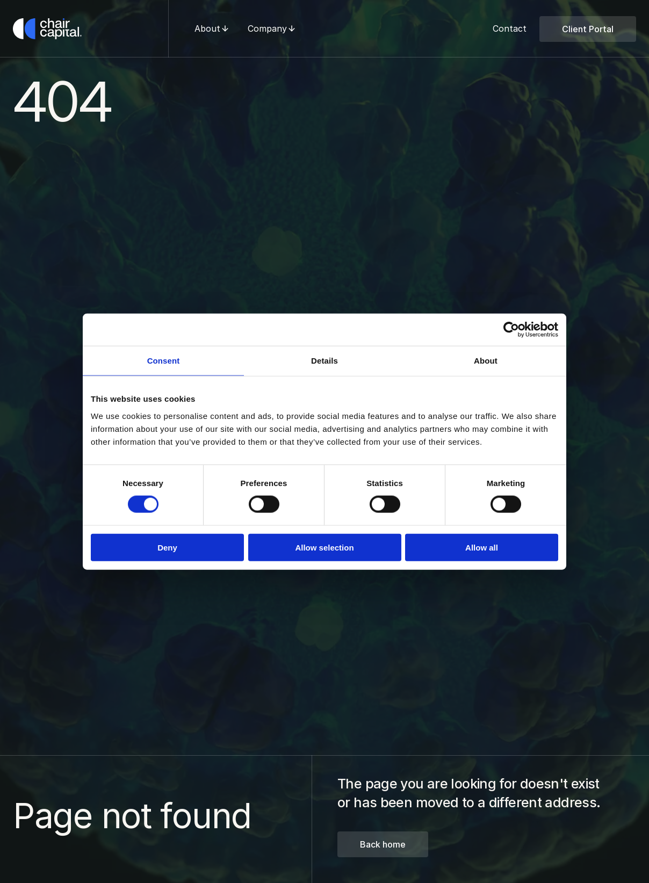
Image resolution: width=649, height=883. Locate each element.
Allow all (481, 547)
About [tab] (485, 360)
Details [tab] (324, 360)
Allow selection (324, 547)
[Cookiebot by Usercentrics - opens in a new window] (511, 330)
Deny (167, 547)
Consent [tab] (163, 360)
